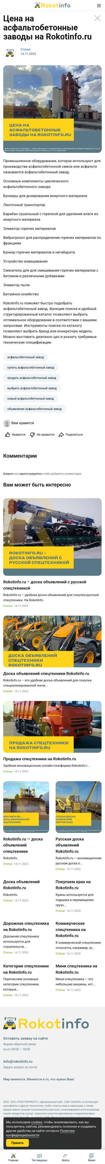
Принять (17, 1143)
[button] (92, 1157)
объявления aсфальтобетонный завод (34, 409)
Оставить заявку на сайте (25, 1038)
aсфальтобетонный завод (25, 357)
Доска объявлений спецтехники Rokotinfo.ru (46, 673)
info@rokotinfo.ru (17, 1061)
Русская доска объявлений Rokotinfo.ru (70, 845)
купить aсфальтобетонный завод (30, 367)
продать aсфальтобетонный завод (31, 378)
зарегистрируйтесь (30, 473)
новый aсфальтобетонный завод (30, 398)
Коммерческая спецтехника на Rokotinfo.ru (71, 929)
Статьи (7, 606)
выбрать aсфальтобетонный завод (32, 388)
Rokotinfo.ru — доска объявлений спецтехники (23, 845)
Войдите (8, 473)
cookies (36, 1122)
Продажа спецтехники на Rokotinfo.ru (39, 758)
